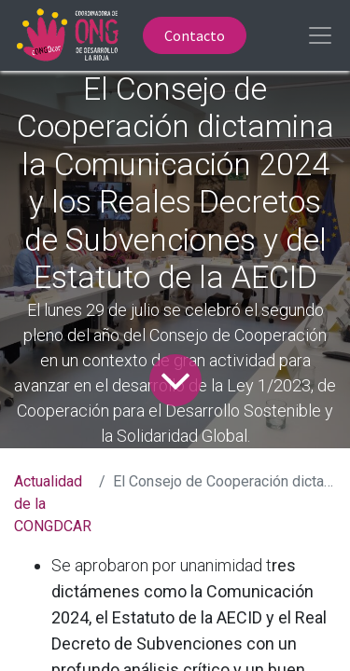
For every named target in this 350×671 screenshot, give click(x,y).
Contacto (194, 35)
